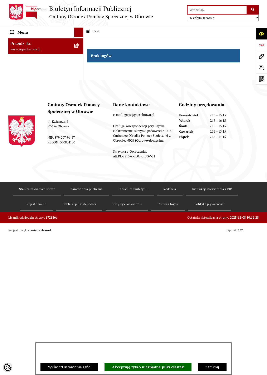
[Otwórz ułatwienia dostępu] (261, 33)
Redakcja (169, 339)
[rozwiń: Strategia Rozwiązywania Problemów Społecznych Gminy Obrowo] (80, 78)
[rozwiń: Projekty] (80, 199)
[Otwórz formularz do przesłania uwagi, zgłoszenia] (261, 67)
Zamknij (212, 367)
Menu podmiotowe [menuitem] (26, 161)
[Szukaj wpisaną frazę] (253, 9)
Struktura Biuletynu (133, 339)
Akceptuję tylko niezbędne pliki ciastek (148, 367)
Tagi (96, 31)
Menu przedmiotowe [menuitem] (27, 41)
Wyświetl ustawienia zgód (69, 367)
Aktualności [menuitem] (20, 171)
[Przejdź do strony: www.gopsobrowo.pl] (261, 56)
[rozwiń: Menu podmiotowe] (80, 162)
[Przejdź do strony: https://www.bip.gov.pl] (261, 45)
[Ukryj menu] (78, 32)
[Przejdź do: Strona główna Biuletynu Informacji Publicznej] (88, 31)
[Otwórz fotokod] (261, 79)
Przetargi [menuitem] (17, 208)
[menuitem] (45, 53)
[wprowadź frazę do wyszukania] (217, 9)
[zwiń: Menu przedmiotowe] (80, 42)
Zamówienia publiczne (87, 339)
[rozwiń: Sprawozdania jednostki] (80, 66)
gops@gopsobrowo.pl (139, 265)
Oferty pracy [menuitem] (20, 180)
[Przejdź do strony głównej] (80, 12)
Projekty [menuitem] (17, 199)
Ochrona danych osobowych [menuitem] (33, 190)
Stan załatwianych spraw (37, 339)
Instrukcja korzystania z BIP (212, 339)
